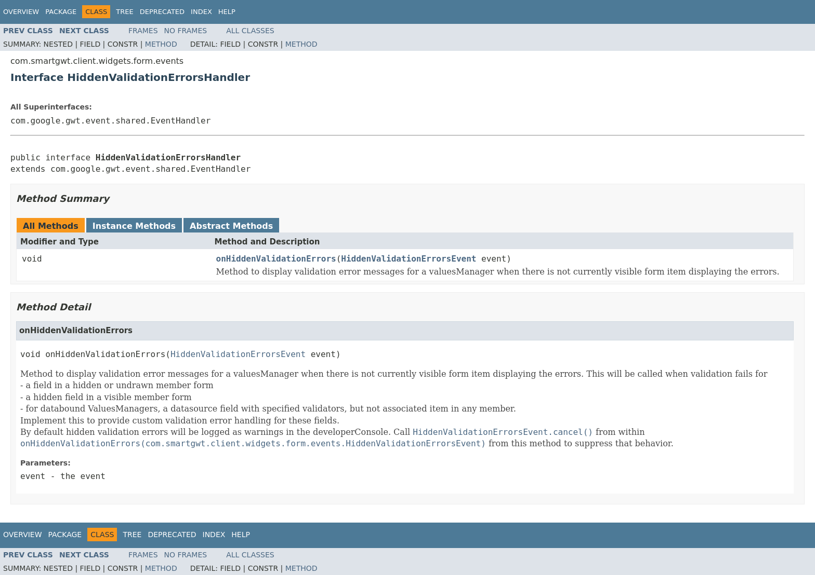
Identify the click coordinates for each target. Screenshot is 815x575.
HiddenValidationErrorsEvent (408, 259)
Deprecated (162, 12)
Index (201, 12)
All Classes (250, 30)
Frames (143, 30)
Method (161, 44)
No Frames (185, 30)
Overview (21, 12)
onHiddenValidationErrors (276, 259)
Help (226, 12)
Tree (124, 12)
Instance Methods (134, 226)
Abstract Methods (231, 226)
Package (60, 12)
